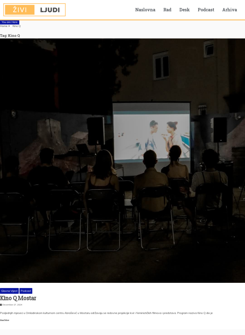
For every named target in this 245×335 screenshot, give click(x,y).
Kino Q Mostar (18, 298)
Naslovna (146, 10)
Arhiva (230, 10)
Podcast (207, 10)
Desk (186, 10)
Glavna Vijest (9, 291)
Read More (4, 320)
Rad (169, 10)
